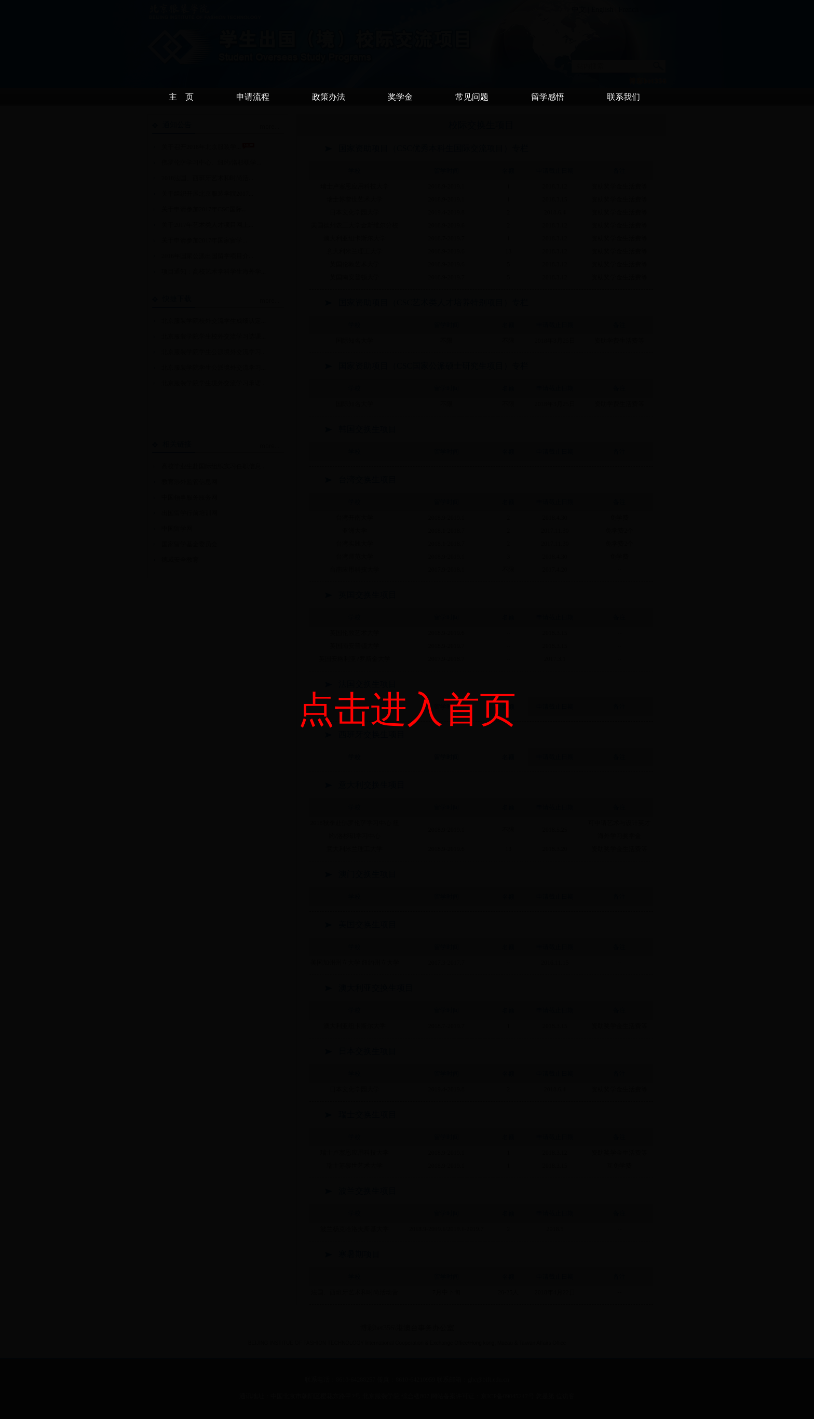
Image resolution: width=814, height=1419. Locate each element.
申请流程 (252, 96)
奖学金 (400, 96)
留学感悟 (547, 96)
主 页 (181, 96)
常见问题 (472, 96)
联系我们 (623, 96)
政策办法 (328, 96)
